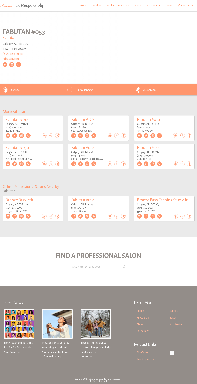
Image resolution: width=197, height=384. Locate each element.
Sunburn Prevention (118, 5)
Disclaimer (143, 331)
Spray (138, 5)
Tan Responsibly (21, 6)
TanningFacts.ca (145, 359)
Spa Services (153, 5)
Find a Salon (186, 5)
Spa (144, 90)
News (169, 5)
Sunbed (97, 5)
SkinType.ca (143, 352)
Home (83, 5)
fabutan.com (11, 59)
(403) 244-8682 (13, 53)
